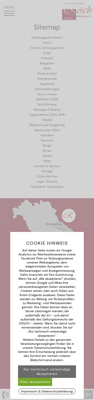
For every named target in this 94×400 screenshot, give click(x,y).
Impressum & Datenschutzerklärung (47, 391)
